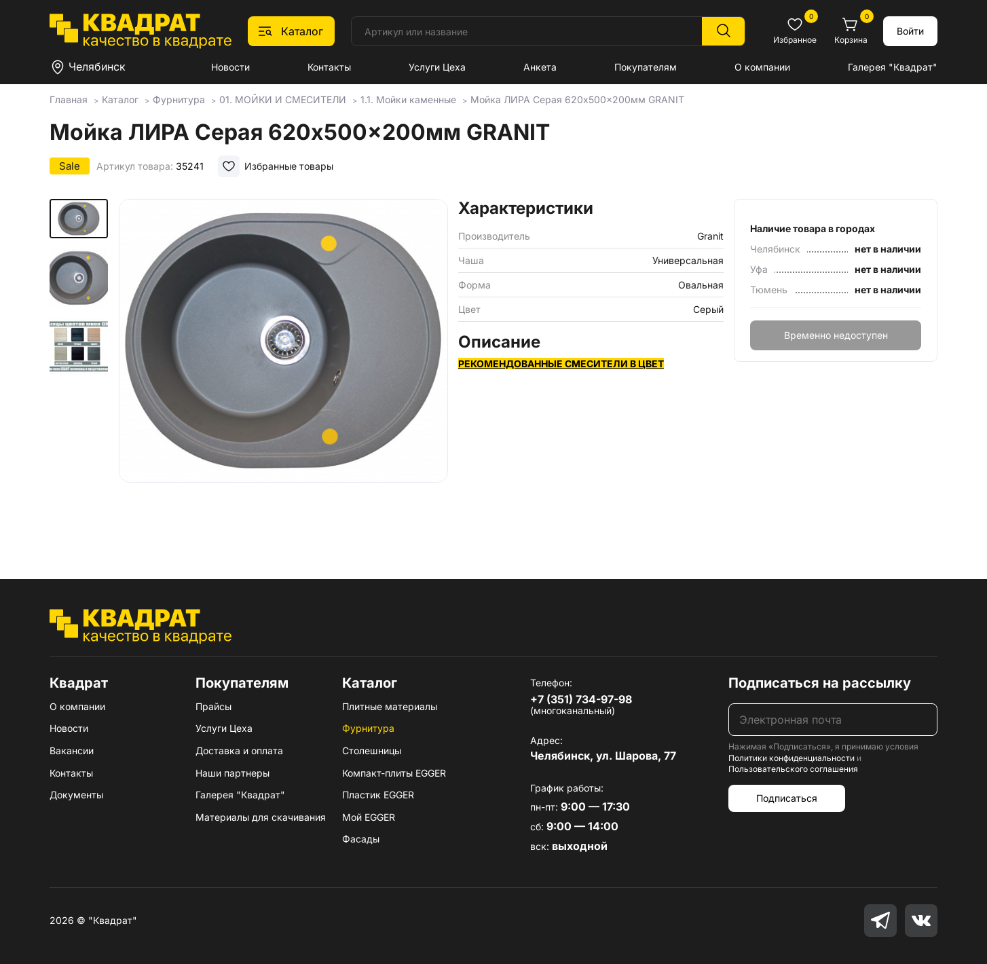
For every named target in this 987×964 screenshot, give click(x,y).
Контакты (329, 67)
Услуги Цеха (437, 67)
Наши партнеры (232, 773)
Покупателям (645, 67)
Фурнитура (368, 728)
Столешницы (371, 750)
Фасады (360, 839)
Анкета (540, 67)
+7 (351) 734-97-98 (581, 699)
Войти (910, 31)
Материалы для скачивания (260, 817)
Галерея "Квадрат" (892, 67)
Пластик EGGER (378, 794)
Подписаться (786, 798)
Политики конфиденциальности (791, 758)
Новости (230, 67)
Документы (76, 794)
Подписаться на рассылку (819, 683)
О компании (762, 67)
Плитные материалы (389, 706)
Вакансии (72, 750)
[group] (283, 369)
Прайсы (213, 706)
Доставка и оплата (239, 750)
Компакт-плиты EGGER (394, 773)
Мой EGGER (368, 817)
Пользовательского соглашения (793, 769)
